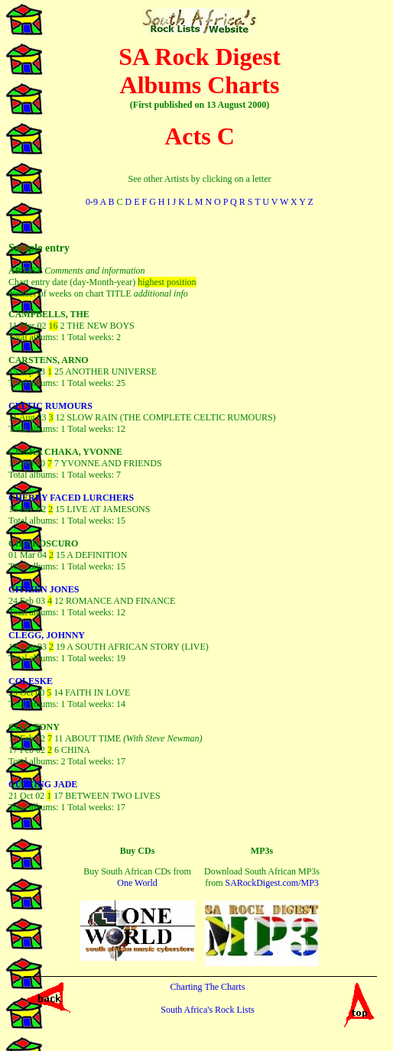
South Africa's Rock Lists (208, 1009)
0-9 (92, 201)
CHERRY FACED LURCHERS (71, 497)
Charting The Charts (208, 986)
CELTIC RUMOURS (50, 406)
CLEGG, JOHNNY (46, 635)
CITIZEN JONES (43, 589)
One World (137, 882)
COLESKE (30, 681)
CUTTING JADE (42, 784)
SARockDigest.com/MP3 (271, 882)
